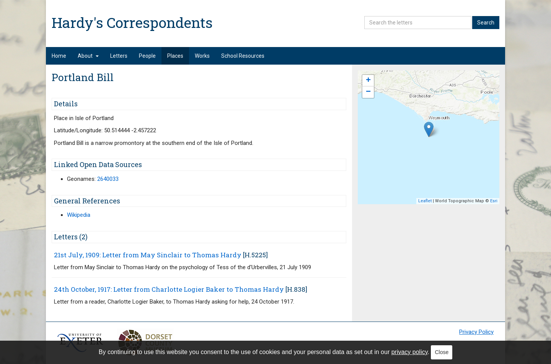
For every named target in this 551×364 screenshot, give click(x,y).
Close (441, 352)
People (147, 56)
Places (175, 56)
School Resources (242, 56)
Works (202, 56)
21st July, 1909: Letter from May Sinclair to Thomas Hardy (147, 254)
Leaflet (425, 200)
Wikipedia (78, 214)
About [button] (88, 56)
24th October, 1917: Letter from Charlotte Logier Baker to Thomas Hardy (169, 289)
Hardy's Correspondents (132, 22)
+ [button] (368, 80)
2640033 (108, 179)
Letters (118, 56)
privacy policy (409, 352)
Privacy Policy (476, 331)
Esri (493, 200)
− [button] (368, 92)
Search (485, 23)
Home (59, 56)
